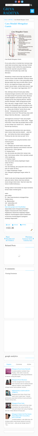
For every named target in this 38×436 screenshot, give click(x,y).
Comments (19, 364)
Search (31, 5)
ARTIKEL (24, 224)
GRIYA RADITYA (11, 11)
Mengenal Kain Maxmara (19, 380)
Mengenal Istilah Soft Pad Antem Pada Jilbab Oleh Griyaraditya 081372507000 (22, 415)
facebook (16, 1)
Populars (8, 364)
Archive (29, 364)
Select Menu (32, 11)
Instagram (22, 1)
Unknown (16, 224)
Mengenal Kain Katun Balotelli (21, 369)
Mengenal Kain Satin (18, 403)
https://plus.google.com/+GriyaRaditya (15, 207)
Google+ (19, 1)
